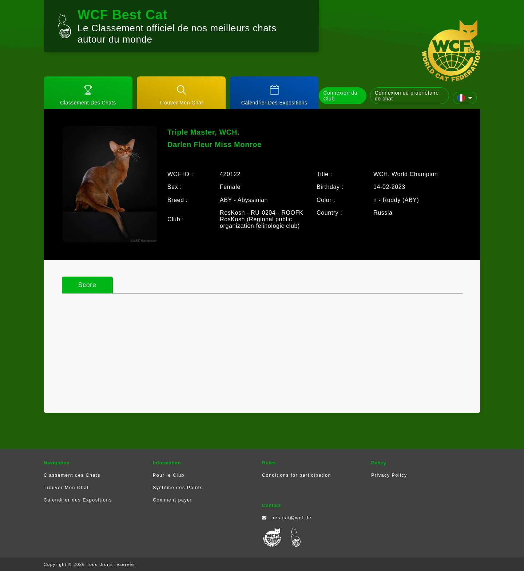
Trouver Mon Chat (66, 487)
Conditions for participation (296, 475)
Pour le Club (168, 475)
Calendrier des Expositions (78, 500)
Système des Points (178, 487)
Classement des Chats (72, 475)
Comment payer (172, 500)
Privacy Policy (389, 475)
